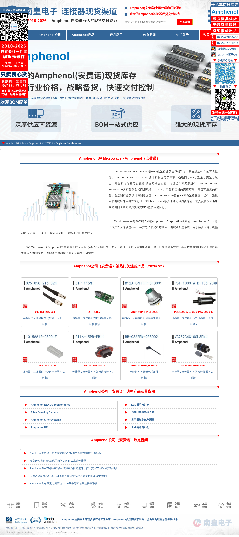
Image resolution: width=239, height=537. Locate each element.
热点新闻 (149, 34)
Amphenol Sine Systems (46, 419)
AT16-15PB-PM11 (94, 365)
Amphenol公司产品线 (40, 143)
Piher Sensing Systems (45, 412)
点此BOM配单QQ (227, 54)
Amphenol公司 (49, 34)
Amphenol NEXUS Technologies (50, 404)
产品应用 (116, 34)
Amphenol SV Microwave (69, 143)
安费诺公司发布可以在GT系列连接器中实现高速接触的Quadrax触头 (69, 475)
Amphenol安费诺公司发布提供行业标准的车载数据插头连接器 (65, 453)
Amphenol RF (39, 427)
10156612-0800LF (45, 365)
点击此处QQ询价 (227, 48)
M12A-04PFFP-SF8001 (144, 311)
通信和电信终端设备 (142, 412)
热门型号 (182, 34)
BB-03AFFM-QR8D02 (144, 365)
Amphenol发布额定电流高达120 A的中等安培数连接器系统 (64, 483)
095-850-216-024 (45, 311)
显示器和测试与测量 (142, 419)
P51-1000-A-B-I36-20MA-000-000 (193, 311)
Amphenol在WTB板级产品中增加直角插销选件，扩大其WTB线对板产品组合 (74, 468)
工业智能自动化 (140, 427)
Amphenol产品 (83, 34)
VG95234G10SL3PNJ (194, 365)
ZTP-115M (94, 311)
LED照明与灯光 (140, 404)
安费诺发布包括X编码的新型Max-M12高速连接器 (58, 460)
